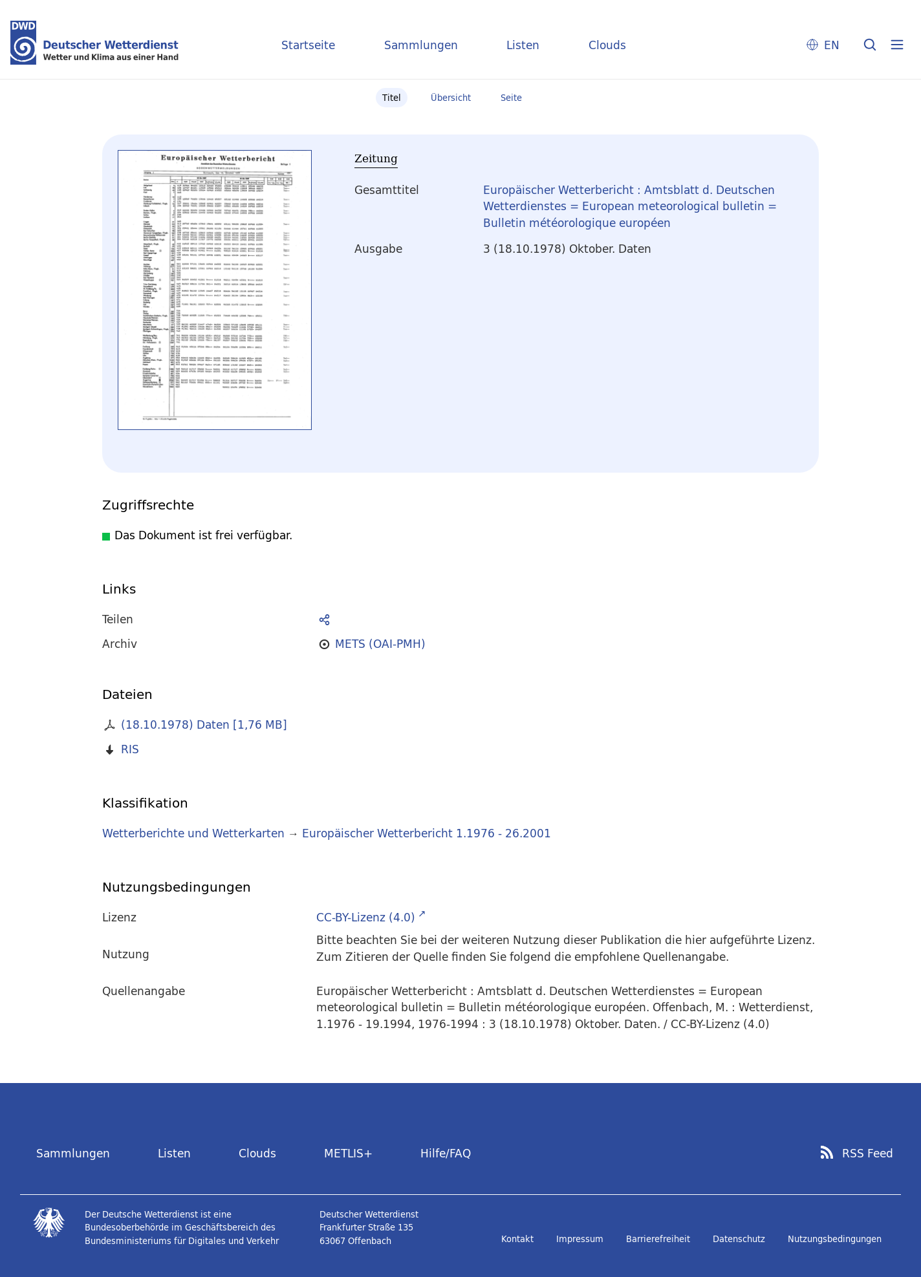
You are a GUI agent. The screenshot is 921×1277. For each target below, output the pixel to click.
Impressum (579, 1239)
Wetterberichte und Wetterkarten (193, 833)
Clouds (607, 45)
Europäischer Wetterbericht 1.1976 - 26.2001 (426, 833)
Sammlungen (421, 45)
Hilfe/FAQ (445, 1153)
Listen (522, 45)
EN (832, 45)
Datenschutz (739, 1239)
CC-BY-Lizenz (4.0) (365, 917)
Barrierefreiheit (658, 1239)
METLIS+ (348, 1153)
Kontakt (517, 1239)
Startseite (308, 45)
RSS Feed (867, 1153)
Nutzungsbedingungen (835, 1239)
